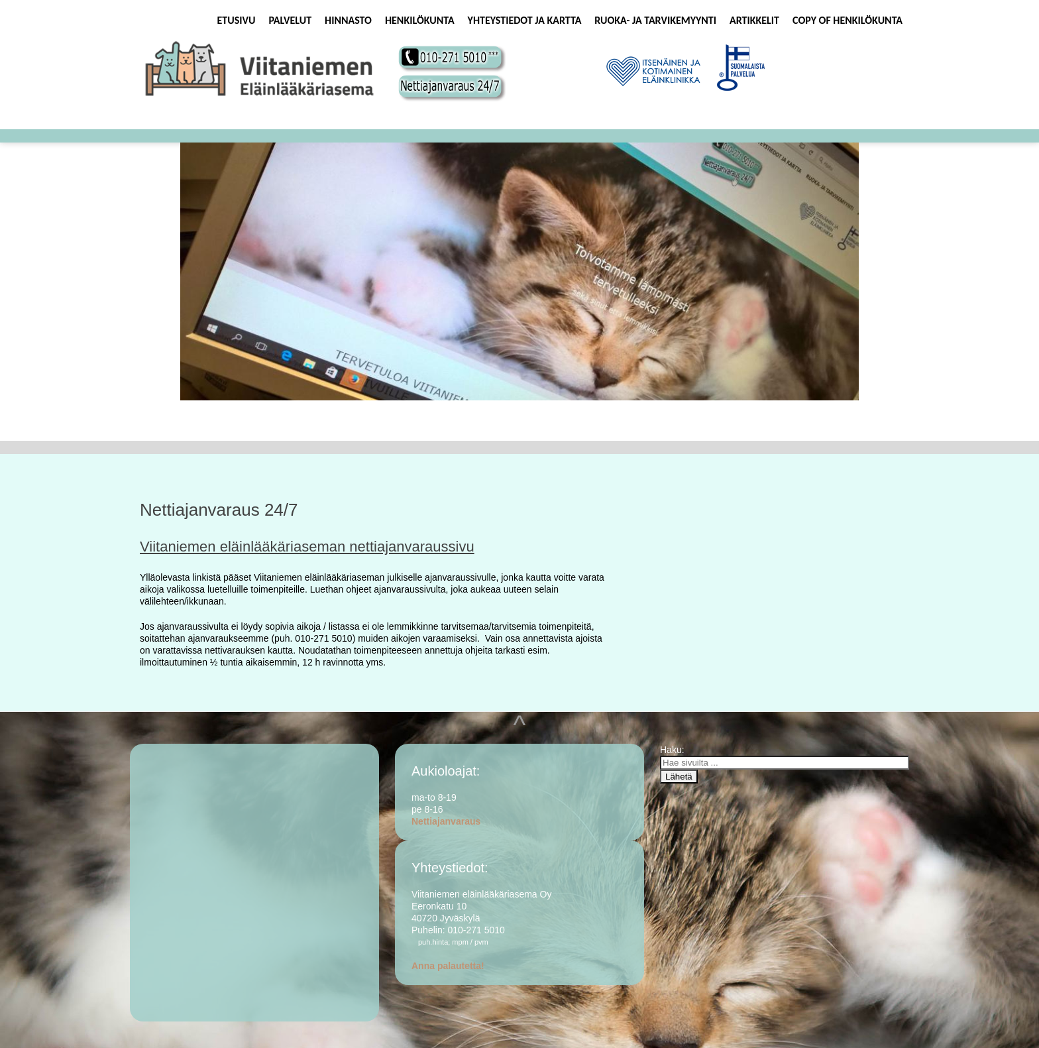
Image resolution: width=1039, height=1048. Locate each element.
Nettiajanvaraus (445, 821)
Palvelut (289, 20)
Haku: (673, 749)
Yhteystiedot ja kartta (525, 20)
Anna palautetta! (447, 966)
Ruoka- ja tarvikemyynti (655, 20)
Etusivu (236, 20)
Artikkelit (754, 20)
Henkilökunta (420, 20)
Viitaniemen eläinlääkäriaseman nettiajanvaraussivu (307, 546)
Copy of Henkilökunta (847, 20)
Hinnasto (348, 20)
